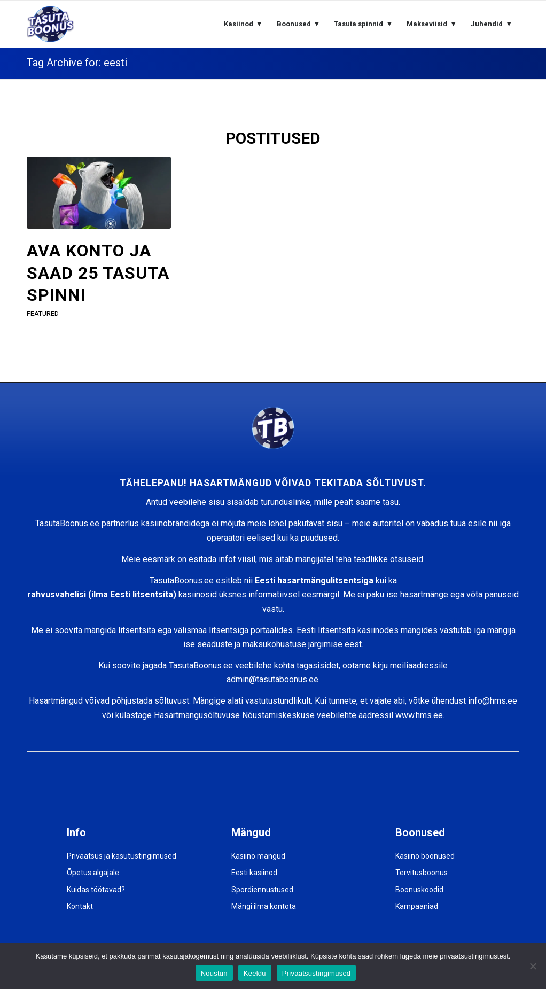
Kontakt (80, 906)
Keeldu (255, 973)
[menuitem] (243, 24)
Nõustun (214, 973)
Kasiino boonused (425, 856)
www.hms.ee (419, 715)
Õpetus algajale (93, 872)
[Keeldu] (532, 966)
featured (43, 313)
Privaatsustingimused (316, 973)
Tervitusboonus (421, 872)
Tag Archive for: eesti (77, 62)
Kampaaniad (416, 906)
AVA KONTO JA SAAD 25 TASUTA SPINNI (98, 272)
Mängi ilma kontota (263, 906)
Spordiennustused (262, 889)
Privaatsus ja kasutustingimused (121, 856)
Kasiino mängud (258, 856)
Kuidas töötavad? (96, 889)
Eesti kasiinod (254, 872)
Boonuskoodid (419, 889)
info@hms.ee (492, 701)
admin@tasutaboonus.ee (272, 679)
